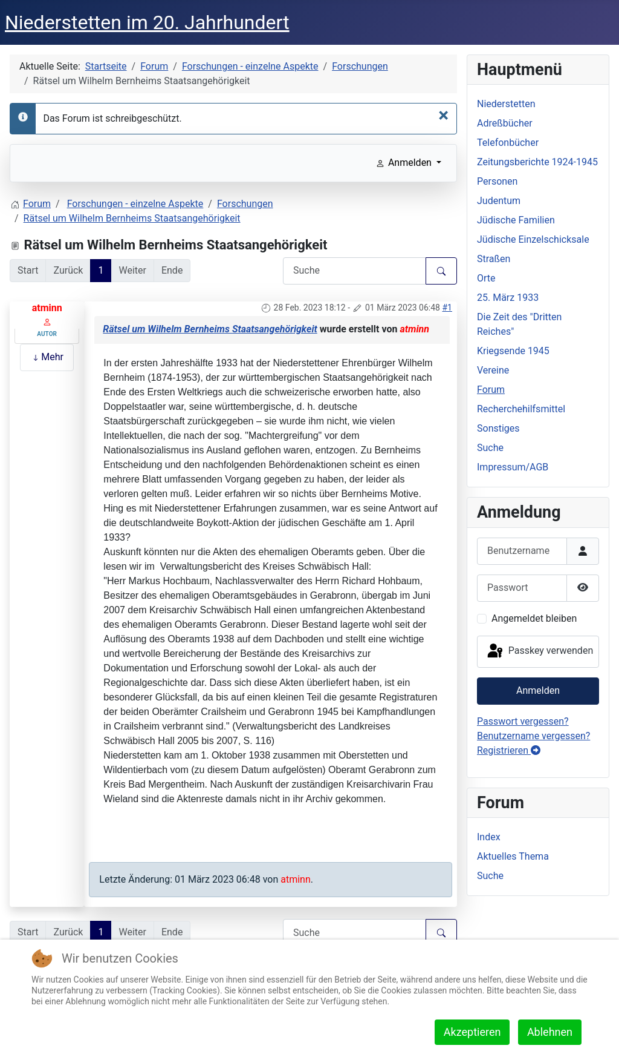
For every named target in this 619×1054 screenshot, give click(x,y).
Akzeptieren (472, 1032)
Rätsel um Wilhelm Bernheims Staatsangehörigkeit (210, 329)
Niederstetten (506, 104)
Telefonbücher (508, 142)
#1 (447, 307)
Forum (491, 389)
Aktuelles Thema (513, 856)
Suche (490, 447)
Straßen (493, 259)
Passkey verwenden (539, 651)
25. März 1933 (508, 297)
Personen (497, 181)
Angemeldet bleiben (534, 618)
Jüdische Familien (516, 220)
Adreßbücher (505, 123)
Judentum (498, 200)
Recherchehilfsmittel (521, 409)
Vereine (493, 370)
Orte (486, 278)
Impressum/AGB (512, 467)
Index (489, 837)
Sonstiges (498, 428)
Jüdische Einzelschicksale (533, 239)
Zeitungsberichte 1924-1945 (537, 162)
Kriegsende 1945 (513, 351)
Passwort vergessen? (523, 721)
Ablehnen (549, 1032)
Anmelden (538, 690)
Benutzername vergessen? (533, 736)
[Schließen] (443, 115)
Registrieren (508, 750)
